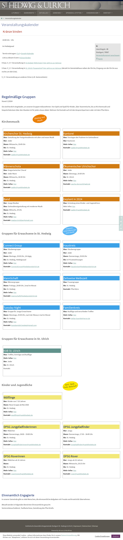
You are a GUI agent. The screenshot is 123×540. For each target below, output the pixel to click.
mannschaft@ (16, 296)
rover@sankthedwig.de (80, 474)
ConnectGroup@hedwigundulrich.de (25, 266)
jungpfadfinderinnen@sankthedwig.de (26, 444)
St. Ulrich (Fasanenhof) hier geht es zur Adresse (44, 68)
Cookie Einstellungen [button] (102, 536)
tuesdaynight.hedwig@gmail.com (24, 325)
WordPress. (68, 530)
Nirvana (61, 530)
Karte (99, 59)
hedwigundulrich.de (30, 296)
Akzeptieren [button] (116, 536)
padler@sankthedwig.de (20, 154)
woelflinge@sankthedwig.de (22, 415)
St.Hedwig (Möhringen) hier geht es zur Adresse (44, 63)
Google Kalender (27, 53)
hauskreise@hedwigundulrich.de (84, 266)
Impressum (77, 526)
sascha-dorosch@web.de (81, 184)
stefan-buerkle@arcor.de (81, 318)
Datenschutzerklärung (69, 535)
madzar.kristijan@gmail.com (22, 220)
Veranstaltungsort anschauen (108, 55)
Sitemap (95, 526)
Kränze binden (25, 57)
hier (14, 151)
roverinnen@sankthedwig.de (22, 474)
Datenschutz (86, 526)
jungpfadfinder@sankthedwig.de (84, 444)
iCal (18, 53)
